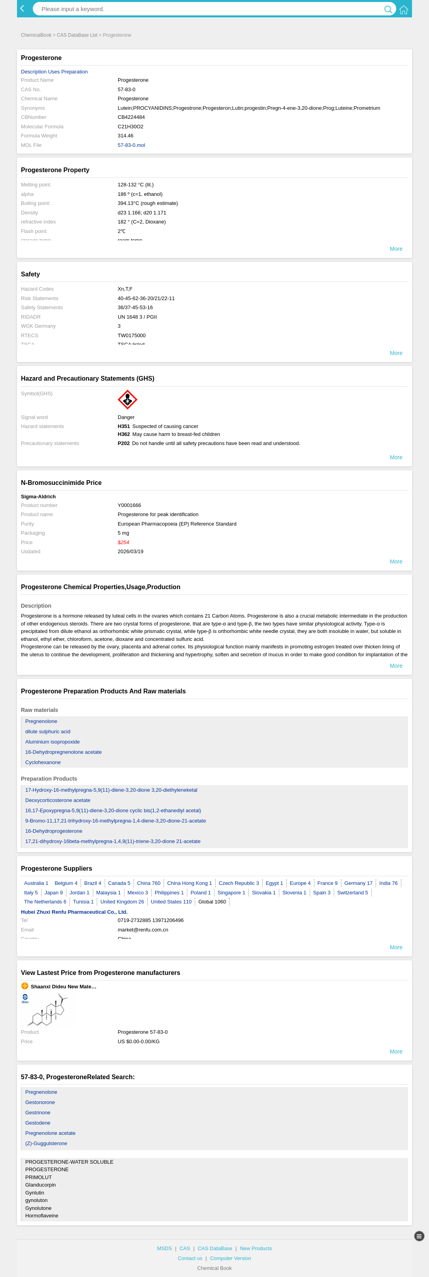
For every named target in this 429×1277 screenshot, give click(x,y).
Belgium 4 (66, 883)
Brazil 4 (92, 883)
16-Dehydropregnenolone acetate (63, 752)
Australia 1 (36, 883)
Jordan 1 (80, 893)
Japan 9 (54, 893)
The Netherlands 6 (45, 902)
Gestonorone (40, 1102)
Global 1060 (212, 902)
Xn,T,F (125, 289)
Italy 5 (31, 893)
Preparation (74, 72)
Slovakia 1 (264, 893)
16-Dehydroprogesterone (54, 831)
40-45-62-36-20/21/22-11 (146, 298)
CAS (185, 1248)
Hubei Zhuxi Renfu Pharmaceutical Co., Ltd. (74, 912)
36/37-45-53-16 (135, 307)
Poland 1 (200, 893)
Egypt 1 (274, 883)
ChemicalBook (36, 35)
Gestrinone (38, 1112)
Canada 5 (119, 883)
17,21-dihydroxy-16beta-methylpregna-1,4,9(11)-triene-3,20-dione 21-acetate (113, 841)
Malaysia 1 (108, 893)
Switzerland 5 (352, 893)
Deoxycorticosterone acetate (57, 800)
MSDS (164, 1248)
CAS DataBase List (77, 35)
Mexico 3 (138, 893)
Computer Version (230, 1258)
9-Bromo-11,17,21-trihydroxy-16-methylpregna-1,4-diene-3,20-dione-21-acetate (115, 821)
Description (34, 72)
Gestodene (38, 1123)
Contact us (190, 1258)
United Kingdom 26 (122, 902)
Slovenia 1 (294, 893)
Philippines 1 (169, 893)
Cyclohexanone (43, 762)
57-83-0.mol (131, 145)
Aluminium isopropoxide (52, 742)
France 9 (328, 883)
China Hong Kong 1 (189, 883)
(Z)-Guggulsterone (46, 1143)
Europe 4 (300, 883)
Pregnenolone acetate (50, 1133)
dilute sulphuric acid (47, 731)
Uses (54, 72)
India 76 (388, 883)
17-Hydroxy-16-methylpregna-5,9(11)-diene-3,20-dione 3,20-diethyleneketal (111, 790)
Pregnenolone (41, 721)
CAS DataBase (215, 1248)
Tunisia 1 (83, 902)
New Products (256, 1248)
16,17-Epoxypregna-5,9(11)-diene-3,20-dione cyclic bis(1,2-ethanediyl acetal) (113, 810)
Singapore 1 (231, 893)
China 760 (148, 883)
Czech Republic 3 (239, 883)
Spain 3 (322, 893)
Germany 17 (358, 883)
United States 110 (171, 902)
